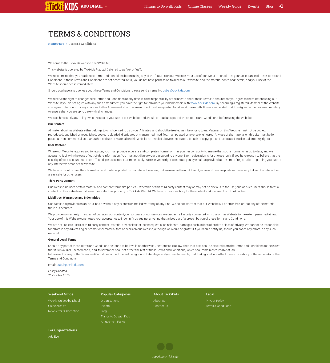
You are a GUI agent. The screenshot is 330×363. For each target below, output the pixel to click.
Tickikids (172, 356)
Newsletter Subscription (63, 311)
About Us (159, 300)
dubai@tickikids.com (176, 90)
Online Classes (200, 6)
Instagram (169, 346)
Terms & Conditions (218, 306)
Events (253, 6)
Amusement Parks (113, 321)
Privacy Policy (215, 300)
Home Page (56, 44)
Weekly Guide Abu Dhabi (64, 300)
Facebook (161, 346)
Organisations (110, 300)
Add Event (54, 336)
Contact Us (160, 306)
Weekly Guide (229, 6)
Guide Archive (57, 306)
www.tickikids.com (202, 103)
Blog (269, 6)
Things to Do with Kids (163, 6)
